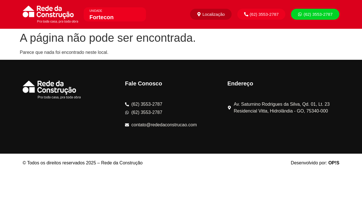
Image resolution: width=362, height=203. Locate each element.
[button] (261, 14)
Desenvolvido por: (315, 162)
